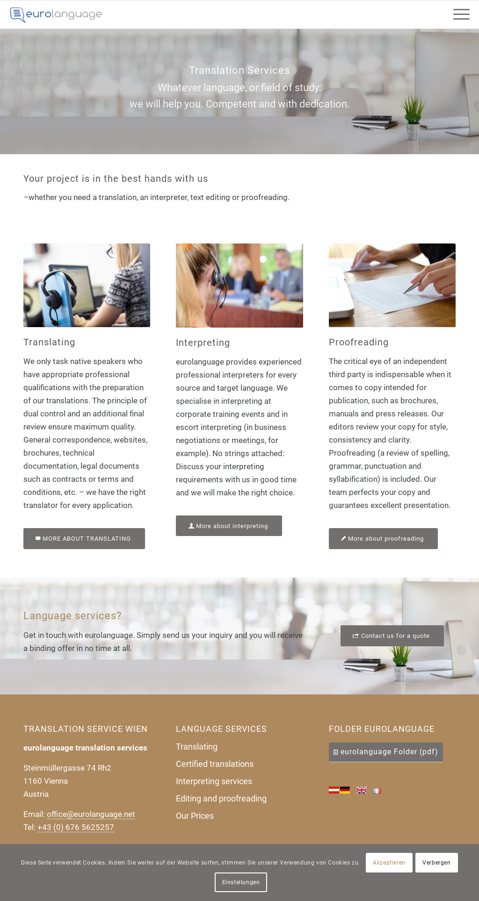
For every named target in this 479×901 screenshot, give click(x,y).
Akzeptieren (389, 862)
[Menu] (458, 14)
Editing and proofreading (221, 798)
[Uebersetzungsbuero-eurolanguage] (56, 14)
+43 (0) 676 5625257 (75, 827)
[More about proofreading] (383, 538)
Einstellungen (241, 882)
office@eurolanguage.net (91, 814)
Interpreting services (214, 781)
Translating (197, 746)
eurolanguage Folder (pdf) (389, 751)
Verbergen (436, 862)
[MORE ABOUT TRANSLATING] (84, 538)
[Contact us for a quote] (392, 635)
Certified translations (215, 764)
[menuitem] (458, 14)
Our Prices (195, 816)
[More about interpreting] (229, 525)
